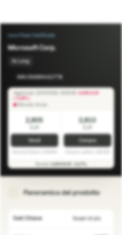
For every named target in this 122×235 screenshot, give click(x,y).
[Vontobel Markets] (25, 11)
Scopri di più (91, 218)
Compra (87, 140)
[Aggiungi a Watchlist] (94, 77)
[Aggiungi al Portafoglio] (107, 77)
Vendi (34, 140)
